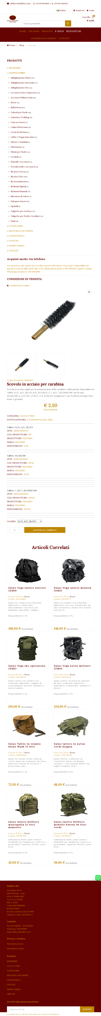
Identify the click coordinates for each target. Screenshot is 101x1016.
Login (90, 10)
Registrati (79, 10)
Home (11, 45)
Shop (21, 45)
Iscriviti (87, 1009)
